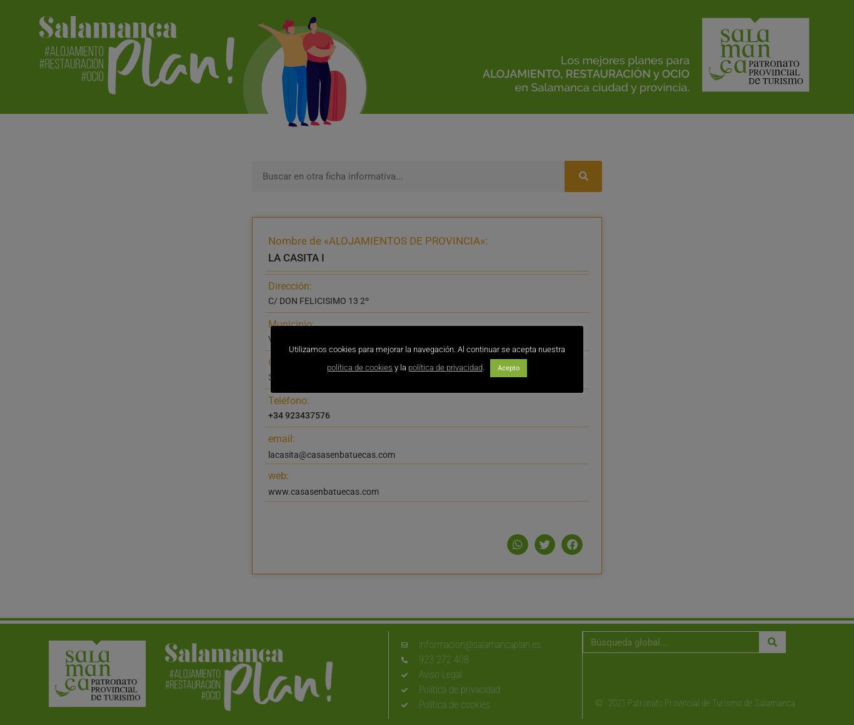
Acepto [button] (509, 368)
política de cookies (360, 367)
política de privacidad (445, 367)
